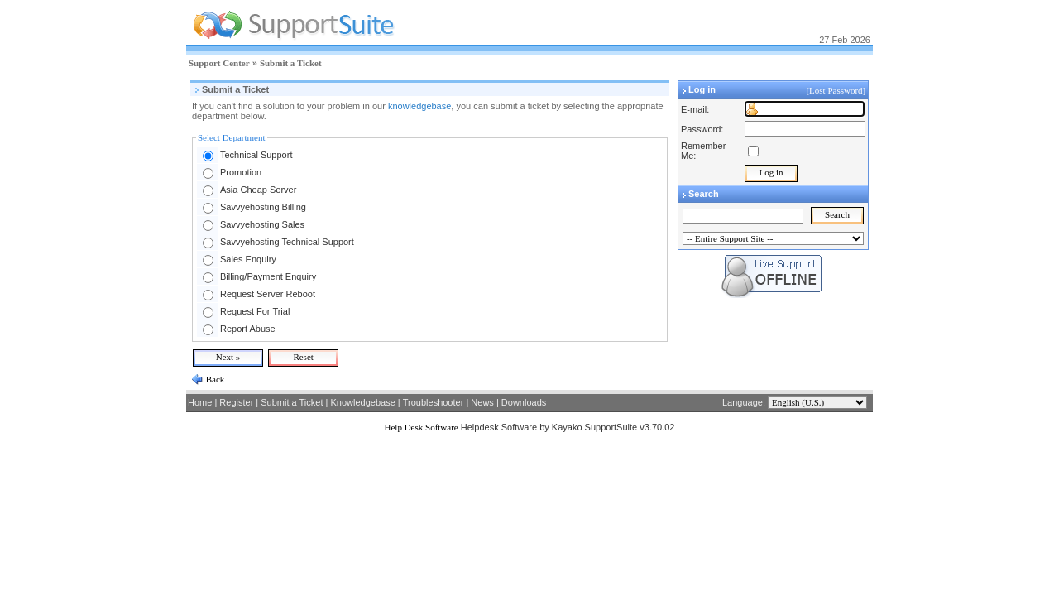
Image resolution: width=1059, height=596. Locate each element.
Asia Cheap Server (258, 190)
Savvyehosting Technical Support (287, 242)
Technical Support (256, 155)
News (482, 402)
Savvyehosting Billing (263, 207)
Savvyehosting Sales (262, 224)
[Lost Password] (837, 90)
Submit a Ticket (291, 63)
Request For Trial (255, 311)
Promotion (240, 172)
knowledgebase (419, 106)
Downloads (523, 402)
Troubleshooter (433, 402)
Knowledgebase (362, 402)
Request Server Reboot (267, 294)
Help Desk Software (421, 427)
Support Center (219, 63)
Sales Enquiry (248, 259)
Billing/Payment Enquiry (268, 276)
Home (200, 402)
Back (214, 379)
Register (236, 402)
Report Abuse (248, 329)
